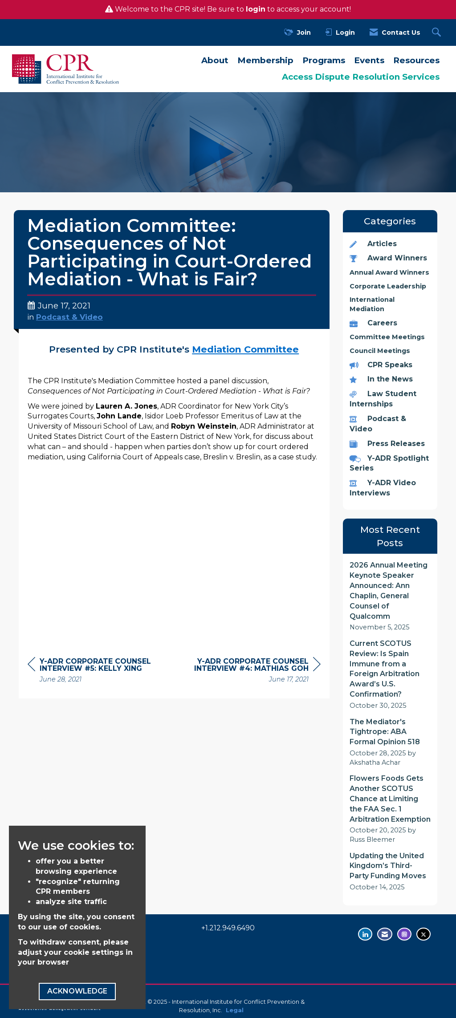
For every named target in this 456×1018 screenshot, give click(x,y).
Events (369, 60)
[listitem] (390, 596)
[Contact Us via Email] (384, 934)
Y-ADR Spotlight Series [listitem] (389, 463)
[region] (254, 671)
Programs (323, 60)
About (214, 60)
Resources (416, 60)
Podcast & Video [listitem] (378, 423)
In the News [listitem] (381, 379)
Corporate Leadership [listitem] (388, 286)
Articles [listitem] (373, 243)
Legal (235, 1010)
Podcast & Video (69, 316)
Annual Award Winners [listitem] (389, 272)
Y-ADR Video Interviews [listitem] (383, 488)
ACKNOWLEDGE (77, 991)
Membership (265, 60)
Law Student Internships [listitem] (383, 398)
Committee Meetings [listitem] (387, 337)
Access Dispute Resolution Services (361, 77)
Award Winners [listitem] (388, 258)
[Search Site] (437, 32)
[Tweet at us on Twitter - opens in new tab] (423, 934)
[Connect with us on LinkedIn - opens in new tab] (365, 934)
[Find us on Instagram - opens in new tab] (404, 934)
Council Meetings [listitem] (380, 351)
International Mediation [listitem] (372, 304)
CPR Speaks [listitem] (381, 365)
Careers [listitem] (373, 323)
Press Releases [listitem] (387, 443)
